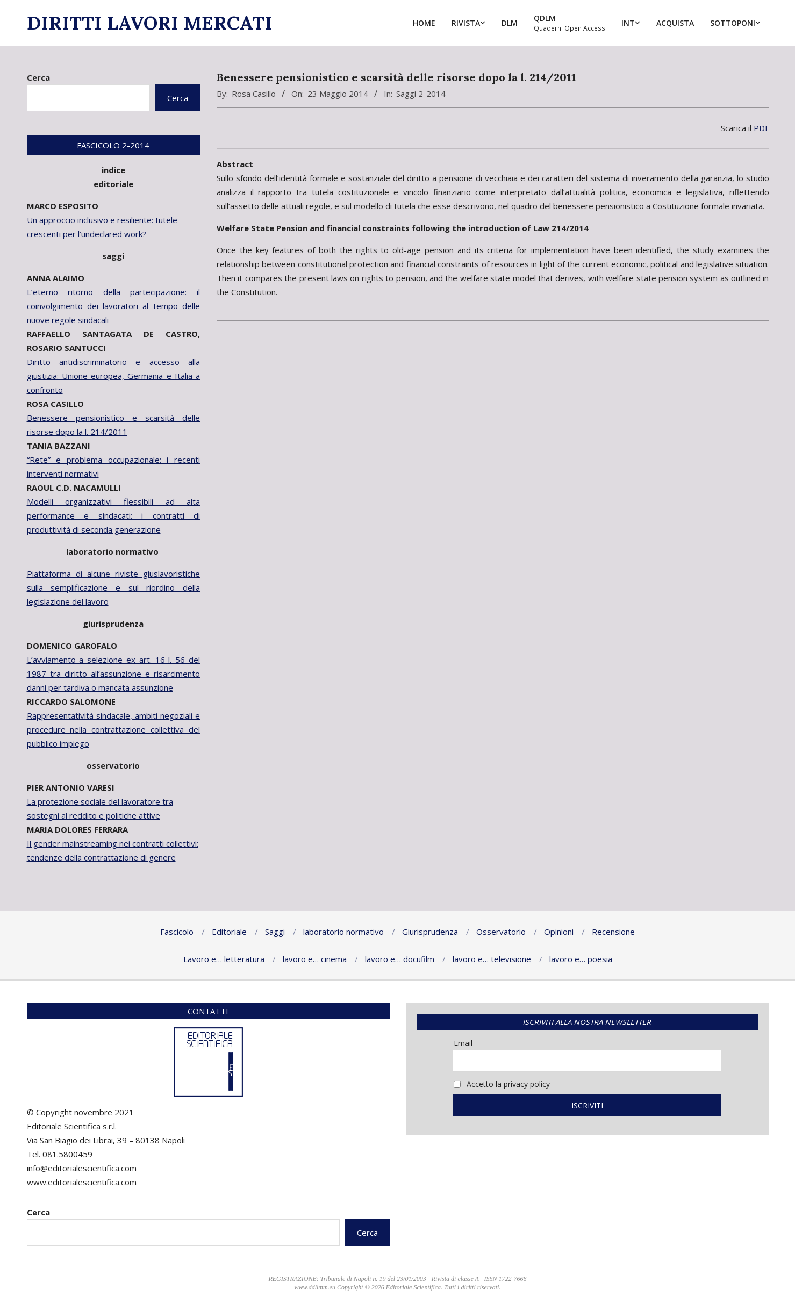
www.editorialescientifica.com (82, 1182)
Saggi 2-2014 (421, 93)
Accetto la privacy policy (502, 1084)
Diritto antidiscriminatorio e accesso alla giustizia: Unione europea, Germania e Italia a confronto (113, 375)
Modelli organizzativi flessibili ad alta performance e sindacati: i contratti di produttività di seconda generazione (113, 515)
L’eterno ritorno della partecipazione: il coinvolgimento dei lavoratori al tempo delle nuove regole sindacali (113, 305)
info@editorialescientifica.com (82, 1168)
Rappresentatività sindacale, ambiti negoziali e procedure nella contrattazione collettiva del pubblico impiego (113, 729)
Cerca (38, 77)
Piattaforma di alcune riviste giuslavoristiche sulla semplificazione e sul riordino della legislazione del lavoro (113, 587)
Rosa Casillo (254, 93)
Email (463, 1043)
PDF (761, 128)
